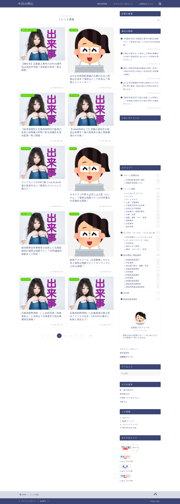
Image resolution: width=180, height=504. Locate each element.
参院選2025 (125, 394)
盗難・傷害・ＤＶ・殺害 (143, 217)
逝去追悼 (143, 226)
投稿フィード (128, 421)
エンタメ (143, 196)
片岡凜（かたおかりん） (130, 398)
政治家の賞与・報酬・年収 (143, 266)
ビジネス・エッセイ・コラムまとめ (141, 232)
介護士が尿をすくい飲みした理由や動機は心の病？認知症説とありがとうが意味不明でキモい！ (141, 57)
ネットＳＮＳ (143, 199)
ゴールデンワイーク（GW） (143, 240)
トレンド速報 (141, 188)
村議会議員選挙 (143, 269)
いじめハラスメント (143, 193)
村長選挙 (143, 272)
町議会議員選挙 (143, 275)
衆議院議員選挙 (143, 281)
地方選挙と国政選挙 (141, 255)
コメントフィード (130, 424)
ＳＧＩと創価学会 (141, 175)
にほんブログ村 (126, 461)
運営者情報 (102, 4)
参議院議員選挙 (143, 260)
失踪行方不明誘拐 (143, 208)
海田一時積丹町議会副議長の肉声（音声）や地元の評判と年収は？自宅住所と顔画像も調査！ (141, 71)
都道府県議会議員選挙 (143, 287)
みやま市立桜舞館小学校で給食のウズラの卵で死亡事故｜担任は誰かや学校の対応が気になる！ (141, 86)
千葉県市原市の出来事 (143, 205)
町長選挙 (143, 278)
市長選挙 (143, 263)
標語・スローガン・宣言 (143, 249)
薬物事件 (143, 220)
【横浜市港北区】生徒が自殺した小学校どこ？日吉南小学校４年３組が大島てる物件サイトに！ (141, 101)
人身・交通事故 (143, 202)
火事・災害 (143, 214)
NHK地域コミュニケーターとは (143, 237)
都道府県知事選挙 (143, 284)
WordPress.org (129, 428)
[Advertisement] (140, 141)
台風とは (123, 402)
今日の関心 (26, 3)
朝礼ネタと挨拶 (143, 246)
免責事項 (43, 501)
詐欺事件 (143, 223)
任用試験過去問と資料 (143, 180)
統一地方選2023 (126, 390)
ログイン (126, 418)
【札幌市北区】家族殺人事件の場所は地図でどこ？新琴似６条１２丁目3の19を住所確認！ (141, 42)
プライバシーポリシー (123, 4)
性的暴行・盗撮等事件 (143, 211)
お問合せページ (146, 4)
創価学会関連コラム (143, 183)
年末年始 (143, 243)
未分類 (141, 293)
